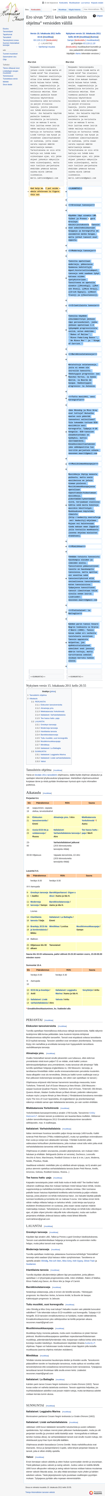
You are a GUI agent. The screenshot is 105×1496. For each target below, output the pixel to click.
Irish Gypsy (78, 1261)
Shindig (44, 1261)
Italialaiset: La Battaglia (60, 917)
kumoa (94, 37)
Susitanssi (31, 1264)
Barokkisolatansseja (59, 902)
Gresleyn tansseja (39, 892)
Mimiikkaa (54, 926)
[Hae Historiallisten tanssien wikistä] (93, 9)
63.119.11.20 (89, 43)
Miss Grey (66, 1261)
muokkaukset (93, 40)
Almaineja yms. (61, 817)
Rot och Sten (55, 1261)
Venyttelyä (88, 990)
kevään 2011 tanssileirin (46, 775)
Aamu (78, 53)
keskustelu (52, 40)
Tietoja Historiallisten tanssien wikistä (40, 1492)
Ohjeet (97, 15)
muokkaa (48, 37)
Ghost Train (89, 1261)
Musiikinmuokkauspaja (87, 926)
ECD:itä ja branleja (40, 990)
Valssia (59, 999)
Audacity (89, 1343)
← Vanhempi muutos (45, 47)
